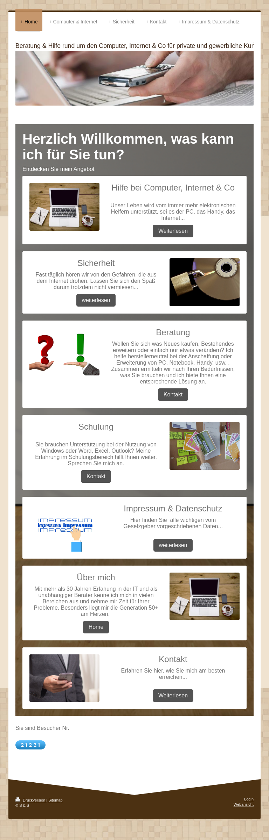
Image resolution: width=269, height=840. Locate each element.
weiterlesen (96, 300)
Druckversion (30, 800)
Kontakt (173, 394)
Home (96, 627)
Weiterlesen (173, 231)
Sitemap (55, 800)
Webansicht (244, 804)
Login (249, 799)
